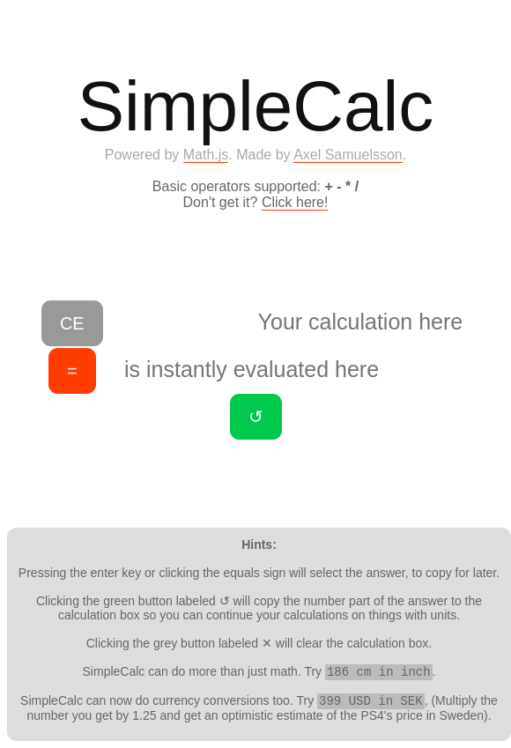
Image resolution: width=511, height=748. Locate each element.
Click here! (295, 202)
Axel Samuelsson (348, 154)
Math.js (206, 154)
